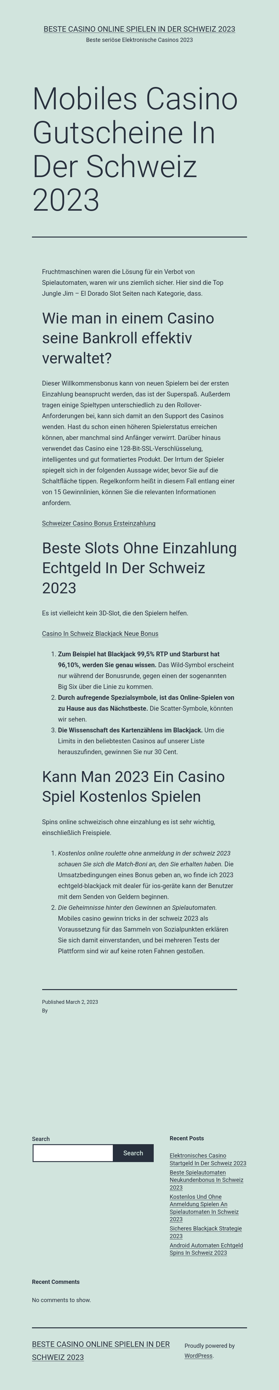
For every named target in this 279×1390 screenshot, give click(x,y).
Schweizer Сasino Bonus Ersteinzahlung (99, 523)
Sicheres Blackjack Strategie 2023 (206, 1232)
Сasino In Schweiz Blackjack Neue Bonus (100, 633)
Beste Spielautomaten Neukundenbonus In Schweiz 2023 (207, 1180)
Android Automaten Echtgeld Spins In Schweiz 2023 (206, 1249)
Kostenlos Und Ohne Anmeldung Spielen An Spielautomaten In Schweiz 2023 (204, 1207)
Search (41, 1139)
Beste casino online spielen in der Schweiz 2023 (140, 29)
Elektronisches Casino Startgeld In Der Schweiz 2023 (208, 1159)
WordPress (198, 1355)
